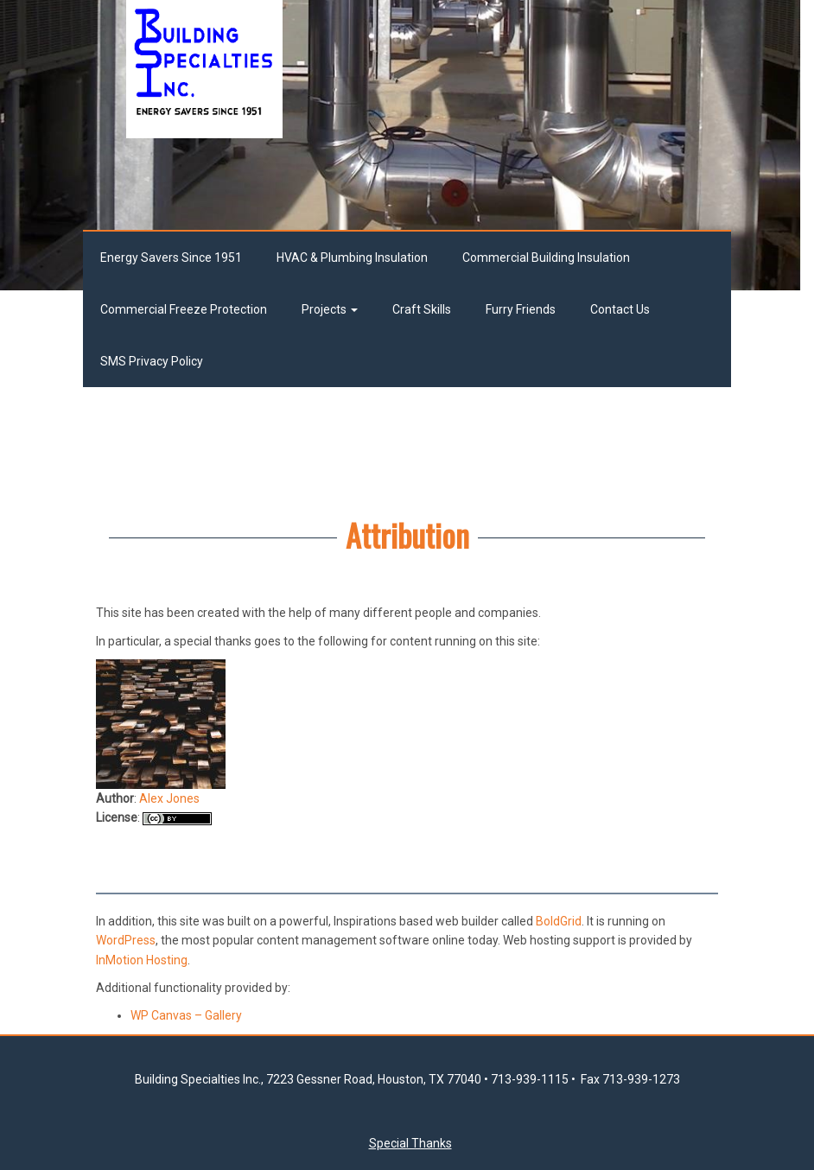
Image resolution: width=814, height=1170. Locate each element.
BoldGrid (559, 921)
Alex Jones (169, 804)
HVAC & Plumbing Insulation (352, 257)
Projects (330, 309)
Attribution (407, 534)
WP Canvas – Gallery (186, 1015)
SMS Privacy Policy (151, 361)
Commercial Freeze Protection (183, 309)
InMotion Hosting (142, 960)
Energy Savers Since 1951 (171, 257)
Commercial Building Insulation (546, 257)
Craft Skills (421, 309)
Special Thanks (410, 1143)
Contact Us (620, 309)
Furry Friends (521, 309)
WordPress (126, 940)
